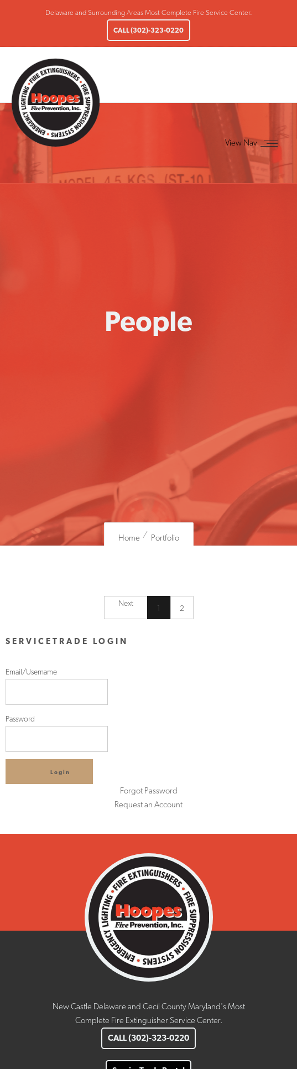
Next (125, 603)
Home (129, 538)
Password (57, 733)
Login (60, 772)
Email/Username (57, 686)
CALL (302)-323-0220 (148, 30)
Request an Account (148, 804)
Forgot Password (149, 791)
